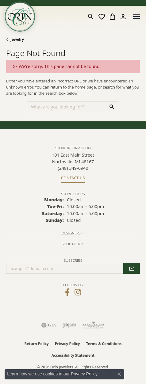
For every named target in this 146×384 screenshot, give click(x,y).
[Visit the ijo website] (69, 325)
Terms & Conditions (104, 343)
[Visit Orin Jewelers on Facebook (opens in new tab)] (67, 292)
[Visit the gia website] (48, 325)
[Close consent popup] (119, 374)
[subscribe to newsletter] (131, 268)
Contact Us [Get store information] (73, 178)
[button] (91, 16)
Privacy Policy (67, 343)
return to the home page (73, 87)
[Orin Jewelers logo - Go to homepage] (20, 16)
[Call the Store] (73, 168)
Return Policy (36, 343)
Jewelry (17, 39)
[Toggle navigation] (136, 16)
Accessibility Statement (73, 355)
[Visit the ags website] (93, 325)
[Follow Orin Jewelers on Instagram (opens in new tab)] (78, 292)
